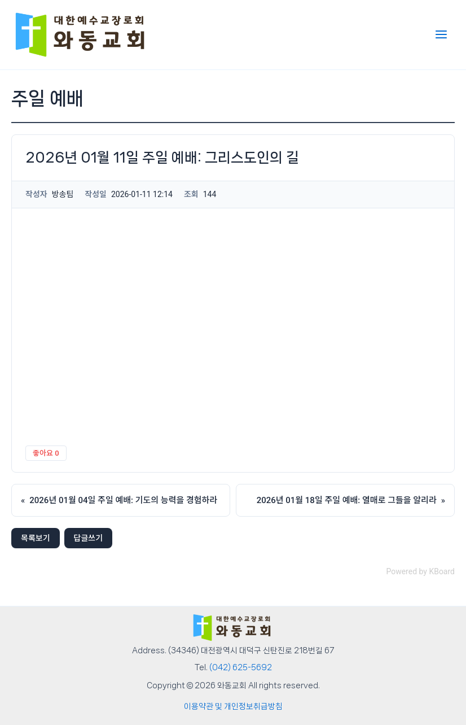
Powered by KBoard (420, 571)
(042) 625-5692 (240, 667)
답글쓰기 (88, 538)
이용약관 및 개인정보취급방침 (233, 706)
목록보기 (35, 538)
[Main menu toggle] (441, 34)
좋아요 (46, 453)
